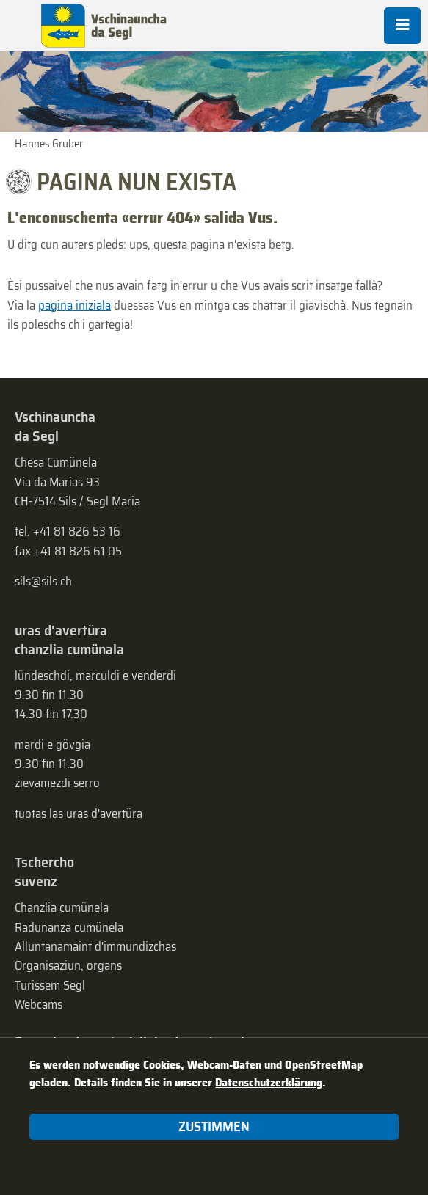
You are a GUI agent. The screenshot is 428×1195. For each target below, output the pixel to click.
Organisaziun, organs (68, 965)
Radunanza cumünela (69, 927)
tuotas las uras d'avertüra (78, 813)
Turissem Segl (50, 985)
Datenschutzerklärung (268, 1082)
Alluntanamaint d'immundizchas (95, 946)
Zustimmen (214, 1126)
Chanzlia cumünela (62, 907)
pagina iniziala (74, 305)
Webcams (38, 1004)
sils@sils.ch (43, 581)
